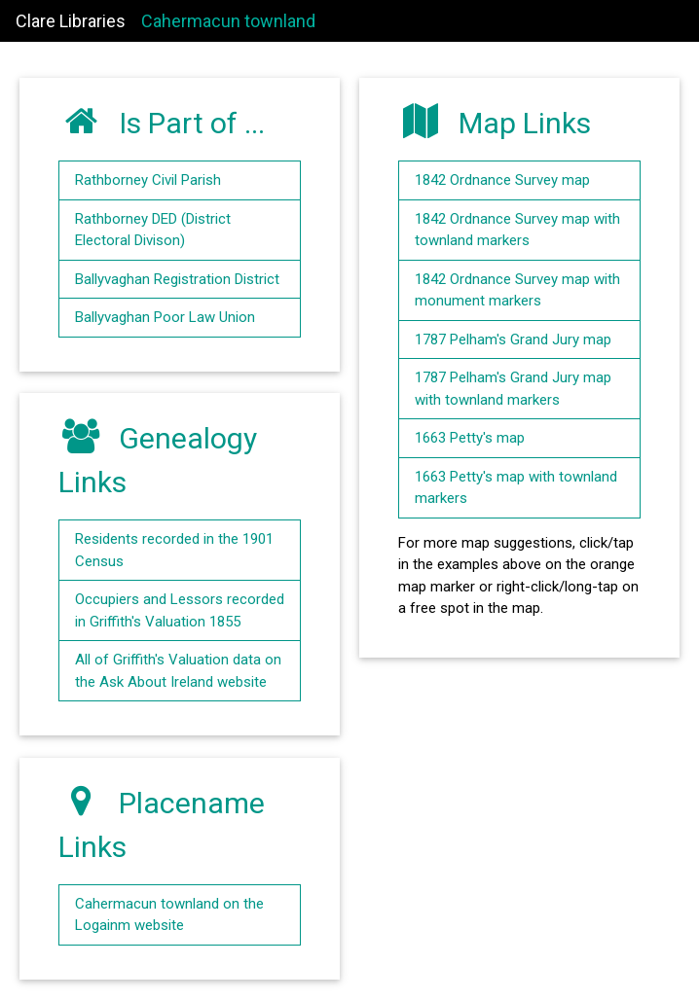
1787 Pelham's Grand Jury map (513, 339)
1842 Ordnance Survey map (502, 180)
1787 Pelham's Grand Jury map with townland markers (513, 389)
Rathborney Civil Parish (148, 180)
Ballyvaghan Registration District (177, 279)
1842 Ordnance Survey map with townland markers (517, 230)
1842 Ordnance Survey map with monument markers (517, 290)
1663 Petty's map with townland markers (516, 488)
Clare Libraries (71, 21)
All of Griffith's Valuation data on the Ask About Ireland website (178, 671)
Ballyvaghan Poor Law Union (165, 317)
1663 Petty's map (470, 438)
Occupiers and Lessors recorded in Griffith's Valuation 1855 (179, 610)
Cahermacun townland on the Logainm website (169, 915)
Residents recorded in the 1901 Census (174, 550)
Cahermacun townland (228, 21)
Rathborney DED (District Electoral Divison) (153, 230)
